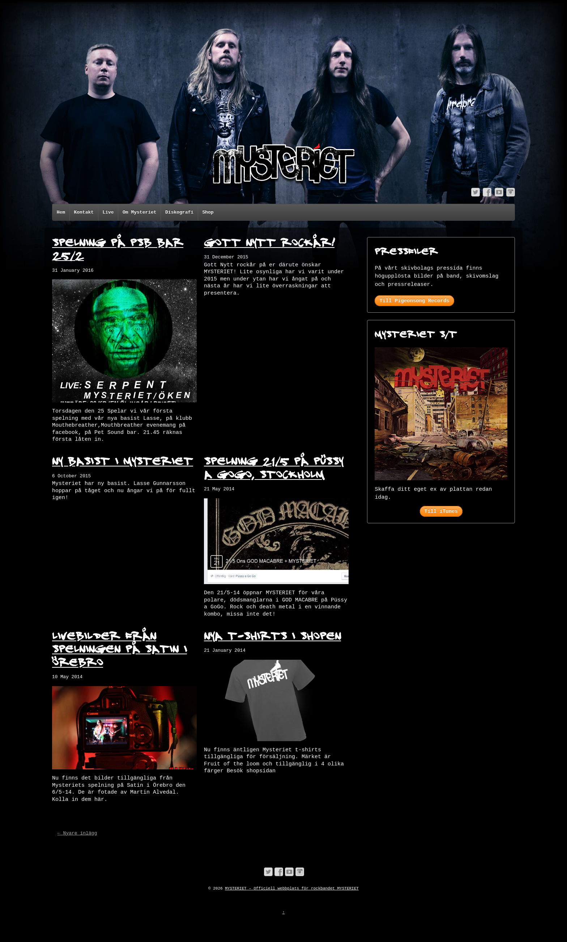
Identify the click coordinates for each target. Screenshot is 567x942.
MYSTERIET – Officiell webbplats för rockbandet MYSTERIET (292, 888)
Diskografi (179, 212)
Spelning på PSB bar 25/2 (117, 248)
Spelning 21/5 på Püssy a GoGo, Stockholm (273, 467)
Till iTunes (441, 511)
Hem (61, 212)
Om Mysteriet (140, 212)
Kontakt (84, 212)
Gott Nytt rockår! (269, 241)
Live (108, 212)
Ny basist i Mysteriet (122, 460)
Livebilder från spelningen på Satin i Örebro (119, 648)
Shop (207, 212)
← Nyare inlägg (77, 833)
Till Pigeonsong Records (414, 301)
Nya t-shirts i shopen (272, 635)
